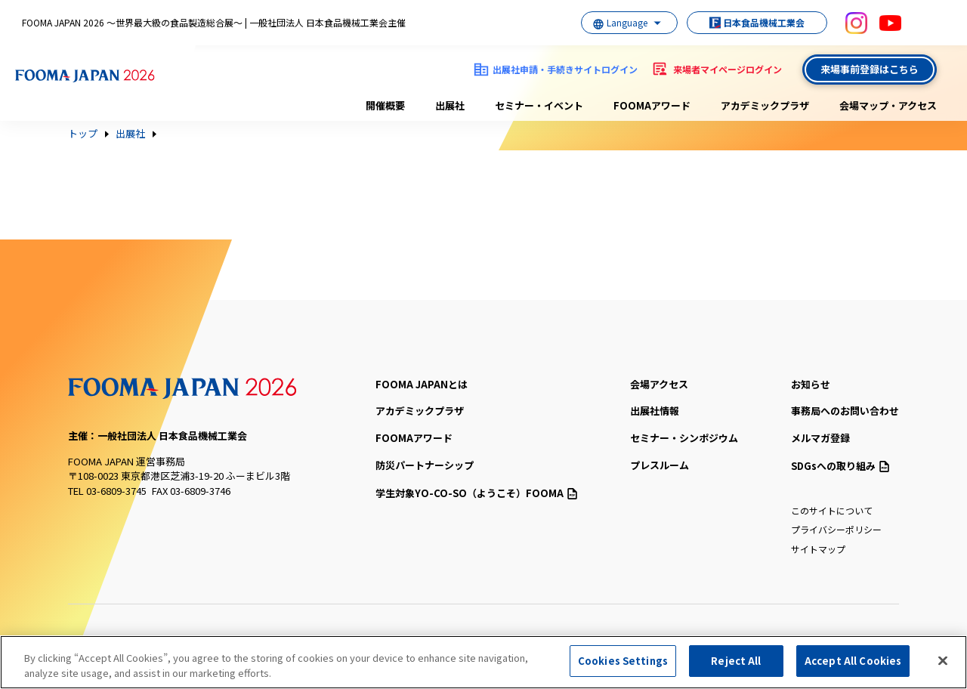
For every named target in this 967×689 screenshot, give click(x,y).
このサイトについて (832, 510)
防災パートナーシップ (424, 465)
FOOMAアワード (651, 105)
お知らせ (810, 384)
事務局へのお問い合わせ (845, 410)
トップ (82, 134)
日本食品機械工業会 (755, 22)
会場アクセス (659, 384)
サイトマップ (818, 548)
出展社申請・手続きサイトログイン (565, 69)
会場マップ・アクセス (888, 105)
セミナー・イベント (539, 105)
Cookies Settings (623, 660)
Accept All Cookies (853, 660)
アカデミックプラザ (765, 105)
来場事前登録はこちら (869, 69)
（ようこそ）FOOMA (476, 493)
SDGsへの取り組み (840, 466)
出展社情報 (654, 410)
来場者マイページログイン (727, 69)
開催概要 (385, 105)
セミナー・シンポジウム (684, 438)
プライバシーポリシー (836, 529)
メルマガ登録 (820, 438)
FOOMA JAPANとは (421, 384)
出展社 (450, 105)
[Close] (942, 660)
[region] (483, 662)
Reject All (736, 660)
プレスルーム (659, 465)
